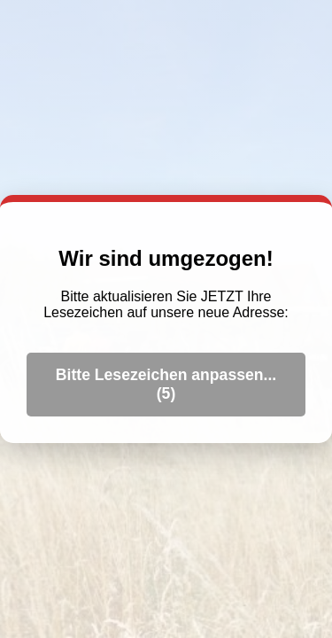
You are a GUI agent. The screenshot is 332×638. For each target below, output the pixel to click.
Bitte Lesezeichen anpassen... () (166, 384)
